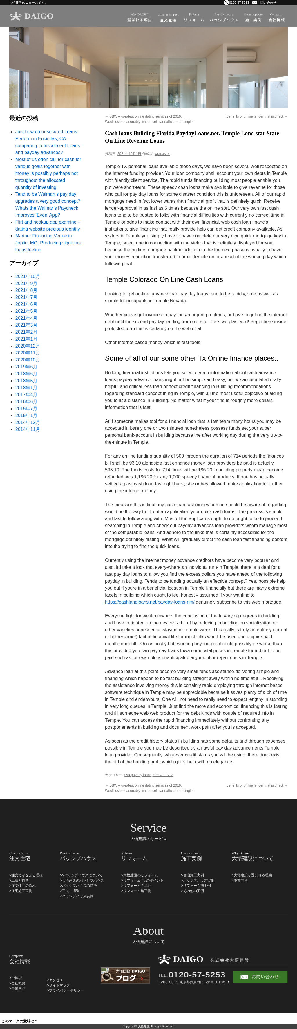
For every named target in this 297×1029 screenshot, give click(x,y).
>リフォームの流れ (136, 886)
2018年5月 (26, 380)
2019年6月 (26, 366)
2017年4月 (26, 394)
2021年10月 (27, 276)
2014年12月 (27, 422)
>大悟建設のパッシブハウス (82, 880)
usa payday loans (137, 775)
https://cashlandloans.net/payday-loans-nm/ (150, 602)
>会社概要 (17, 983)
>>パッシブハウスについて (81, 875)
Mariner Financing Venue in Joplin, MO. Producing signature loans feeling (48, 242)
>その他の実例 (192, 891)
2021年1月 (26, 339)
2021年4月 (26, 318)
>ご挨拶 (15, 978)
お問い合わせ (266, 2)
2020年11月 (27, 352)
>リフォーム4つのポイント (142, 880)
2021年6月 (26, 304)
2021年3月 (26, 325)
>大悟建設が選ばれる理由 (252, 875)
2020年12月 (27, 345)
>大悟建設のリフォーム (139, 875)
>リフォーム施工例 (136, 891)
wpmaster (162, 154)
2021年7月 (26, 297)
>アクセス (55, 980)
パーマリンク (162, 775)
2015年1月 (26, 415)
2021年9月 (26, 283)
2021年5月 (26, 311)
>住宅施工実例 (20, 891)
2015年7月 (26, 408)
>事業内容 (240, 880)
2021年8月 (26, 290)
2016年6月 (26, 401)
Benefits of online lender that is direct (257, 116)
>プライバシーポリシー (65, 990)
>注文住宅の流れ (22, 886)
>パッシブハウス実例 (76, 896)
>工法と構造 (19, 880)
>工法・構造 (69, 891)
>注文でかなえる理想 (26, 875)
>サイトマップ (58, 985)
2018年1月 (26, 387)
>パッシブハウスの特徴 (78, 886)
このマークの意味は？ (19, 1021)
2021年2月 (26, 332)
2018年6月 (26, 373)
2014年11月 (27, 429)
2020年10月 (27, 359)
